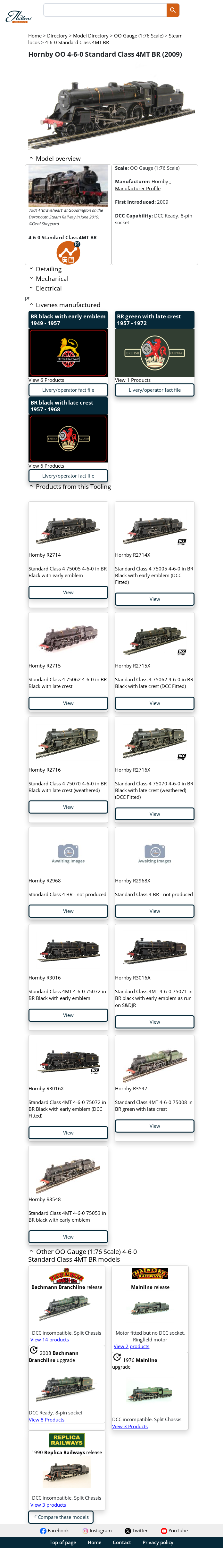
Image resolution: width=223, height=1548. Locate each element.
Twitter (136, 1530)
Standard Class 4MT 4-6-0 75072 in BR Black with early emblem (67, 987)
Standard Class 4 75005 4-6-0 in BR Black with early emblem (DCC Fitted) (154, 568)
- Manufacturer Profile (143, 184)
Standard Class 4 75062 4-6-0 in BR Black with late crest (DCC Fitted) (154, 675)
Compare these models (61, 1517)
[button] (95, 1260)
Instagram (97, 1530)
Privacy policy (158, 1542)
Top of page (63, 1542)
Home (95, 1542)
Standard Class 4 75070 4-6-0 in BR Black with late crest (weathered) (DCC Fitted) (154, 783)
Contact (122, 1542)
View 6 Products (46, 380)
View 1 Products (133, 380)
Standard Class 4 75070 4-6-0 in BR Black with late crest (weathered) (68, 779)
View (68, 592)
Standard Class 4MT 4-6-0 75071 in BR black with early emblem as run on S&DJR (154, 991)
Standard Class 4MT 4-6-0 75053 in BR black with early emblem (67, 1209)
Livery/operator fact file (68, 390)
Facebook (54, 1530)
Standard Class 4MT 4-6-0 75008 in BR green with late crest (154, 1098)
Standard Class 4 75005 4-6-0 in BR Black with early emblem (68, 565)
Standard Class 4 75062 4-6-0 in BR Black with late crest (68, 675)
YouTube (174, 1530)
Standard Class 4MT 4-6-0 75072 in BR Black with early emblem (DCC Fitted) (67, 1102)
